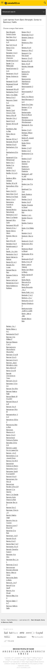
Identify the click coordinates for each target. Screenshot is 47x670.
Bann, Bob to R (11, 368)
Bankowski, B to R (27, 259)
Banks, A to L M (27, 262)
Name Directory (12, 620)
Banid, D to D (10, 121)
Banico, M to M (11, 115)
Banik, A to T (10, 163)
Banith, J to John (12, 251)
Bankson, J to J (27, 298)
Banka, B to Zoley (27, 105)
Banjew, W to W (27, 61)
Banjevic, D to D (27, 58)
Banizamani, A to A (12, 283)
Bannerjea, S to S (11, 469)
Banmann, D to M (12, 355)
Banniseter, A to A (12, 547)
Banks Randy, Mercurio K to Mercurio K (26, 282)
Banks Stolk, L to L (28, 292)
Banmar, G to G (11, 357)
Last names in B (24, 620)
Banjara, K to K (26, 48)
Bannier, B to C (11, 507)
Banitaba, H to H (11, 244)
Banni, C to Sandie (12, 495)
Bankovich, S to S (27, 241)
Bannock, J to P (11, 583)
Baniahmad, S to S (12, 61)
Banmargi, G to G (12, 360)
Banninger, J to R (11, 536)
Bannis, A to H (10, 541)
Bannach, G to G (11, 381)
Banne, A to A (10, 435)
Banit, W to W (11, 241)
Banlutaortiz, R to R (12, 334)
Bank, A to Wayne (28, 97)
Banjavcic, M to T (27, 50)
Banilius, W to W (11, 183)
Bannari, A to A (11, 407)
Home (3, 620)
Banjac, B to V (26, 32)
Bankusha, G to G (27, 301)
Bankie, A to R (26, 202)
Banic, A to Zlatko (12, 95)
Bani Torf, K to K (11, 45)
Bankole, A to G (27, 233)
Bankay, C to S (26, 130)
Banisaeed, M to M (12, 225)
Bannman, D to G (12, 565)
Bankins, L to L (26, 215)
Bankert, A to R (26, 159)
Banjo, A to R (26, 64)
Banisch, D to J (11, 228)
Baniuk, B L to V (11, 262)
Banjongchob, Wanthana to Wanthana (26, 81)
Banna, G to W (11, 371)
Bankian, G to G (27, 199)
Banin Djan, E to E (12, 194)
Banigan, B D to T (12, 139)
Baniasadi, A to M (11, 81)
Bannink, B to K (11, 538)
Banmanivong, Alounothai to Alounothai (11, 349)
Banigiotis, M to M (12, 142)
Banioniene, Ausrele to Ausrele (10, 204)
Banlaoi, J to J (10, 326)
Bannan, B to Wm (12, 389)
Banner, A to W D (12, 461)
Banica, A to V (10, 97)
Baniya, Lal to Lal (11, 280)
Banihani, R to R (11, 145)
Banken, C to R (26, 148)
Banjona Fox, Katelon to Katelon (26, 74)
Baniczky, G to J (11, 118)
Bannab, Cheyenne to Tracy (10, 376)
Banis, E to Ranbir (12, 217)
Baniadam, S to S (11, 53)
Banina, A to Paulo (12, 197)
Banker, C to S (26, 151)
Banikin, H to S (11, 170)
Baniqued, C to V (11, 215)
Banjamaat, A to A (27, 35)
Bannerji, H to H (11, 476)
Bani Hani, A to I (11, 37)
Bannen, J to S (11, 453)
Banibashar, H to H (12, 92)
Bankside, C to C (27, 295)
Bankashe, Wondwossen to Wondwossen (27, 120)
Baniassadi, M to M (12, 89)
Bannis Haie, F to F (12, 544)
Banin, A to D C (11, 191)
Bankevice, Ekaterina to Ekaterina (26, 169)
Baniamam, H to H (12, 74)
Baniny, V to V (10, 199)
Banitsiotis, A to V (12, 254)
